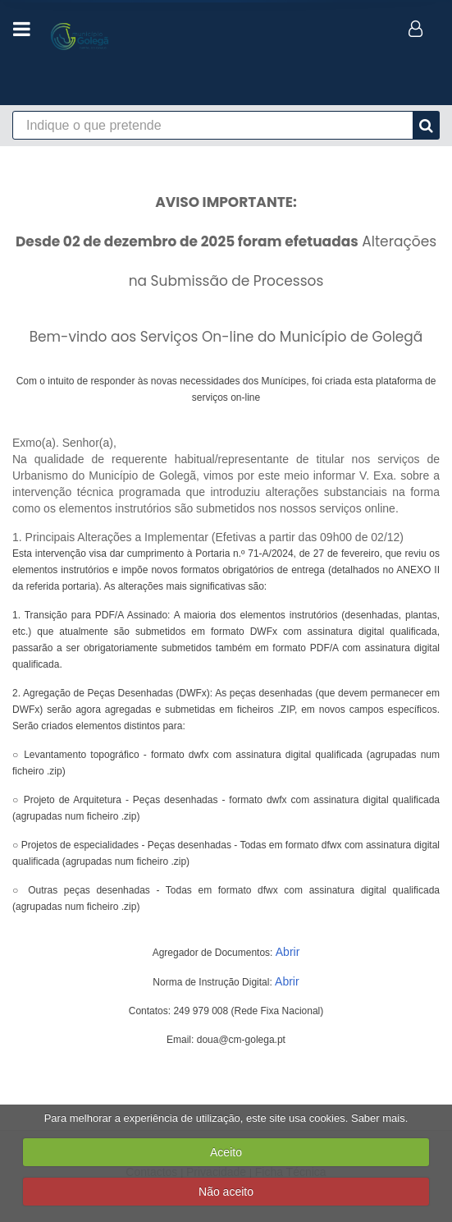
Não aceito (226, 1191)
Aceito (226, 1152)
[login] (416, 28)
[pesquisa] (426, 125)
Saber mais (378, 1118)
